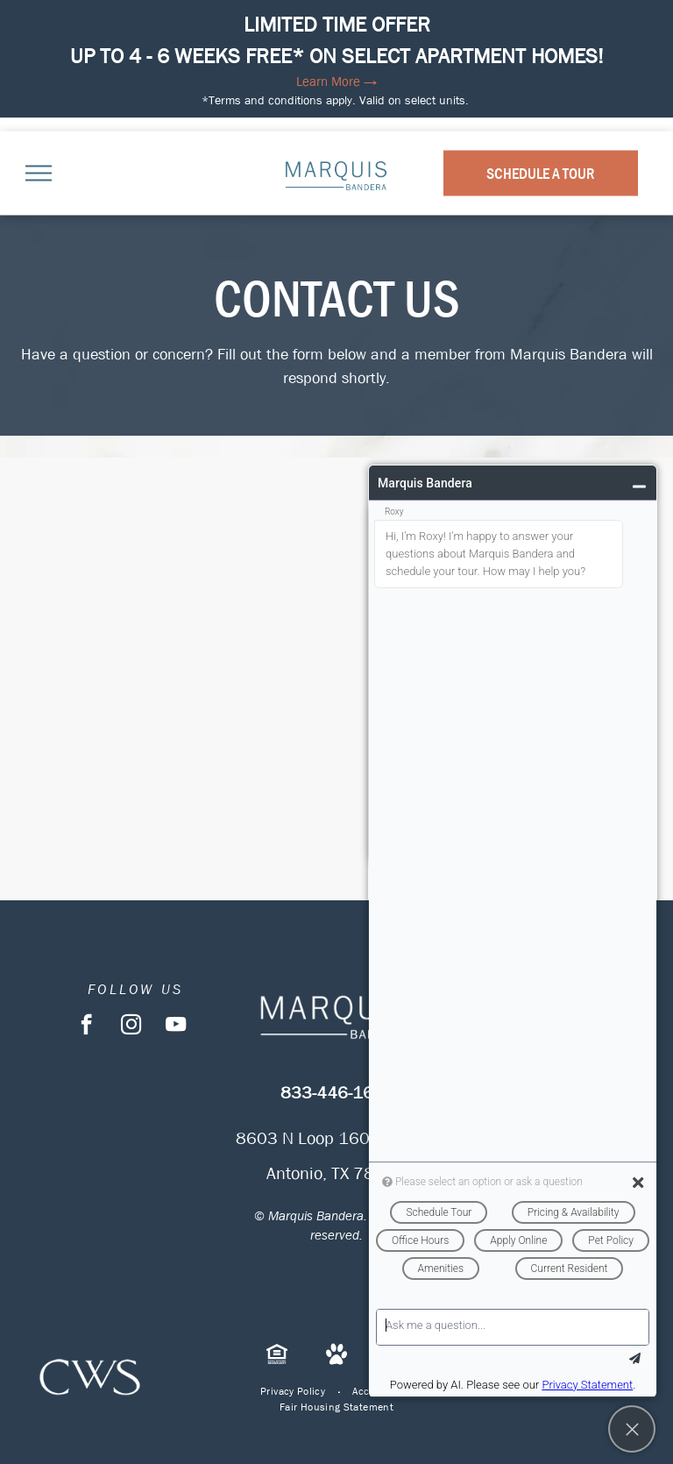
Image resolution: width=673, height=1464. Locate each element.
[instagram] (131, 1026)
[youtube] (175, 1026)
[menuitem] (293, 1391)
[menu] (38, 172)
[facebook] (86, 1026)
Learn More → (336, 81)
